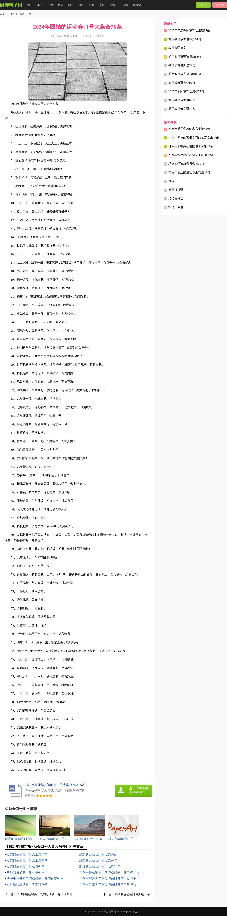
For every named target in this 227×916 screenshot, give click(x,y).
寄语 (102, 4)
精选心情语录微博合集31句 (186, 163)
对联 (91, 4)
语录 (50, 4)
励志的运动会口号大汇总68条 (27, 854)
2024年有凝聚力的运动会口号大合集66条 (35, 878)
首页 (2, 14)
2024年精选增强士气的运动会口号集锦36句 (109, 872)
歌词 (81, 4)
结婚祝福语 (175, 198)
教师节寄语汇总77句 (181, 65)
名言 (40, 4)
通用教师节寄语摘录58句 (184, 56)
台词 (61, 4)
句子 (30, 4)
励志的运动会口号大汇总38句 (27, 860)
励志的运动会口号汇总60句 (26, 866)
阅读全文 (87, 35)
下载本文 (99, 35)
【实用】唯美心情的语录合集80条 (190, 146)
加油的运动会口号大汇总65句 (99, 866)
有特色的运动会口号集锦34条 (27, 884)
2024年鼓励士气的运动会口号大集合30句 (107, 884)
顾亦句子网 (110, 911)
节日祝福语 (175, 189)
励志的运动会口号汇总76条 (98, 854)
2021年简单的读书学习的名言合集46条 (193, 137)
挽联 (171, 181)
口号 (71, 4)
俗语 (112, 4)
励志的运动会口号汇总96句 (98, 860)
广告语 (124, 4)
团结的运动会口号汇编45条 (26, 872)
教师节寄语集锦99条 (181, 82)
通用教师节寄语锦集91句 (184, 39)
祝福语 (137, 4)
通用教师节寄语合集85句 (184, 74)
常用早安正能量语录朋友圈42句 (189, 172)
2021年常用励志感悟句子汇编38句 (190, 154)
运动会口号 (25, 14)
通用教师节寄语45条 (181, 108)
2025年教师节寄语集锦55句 (186, 91)
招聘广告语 (175, 207)
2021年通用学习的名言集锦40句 (189, 128)
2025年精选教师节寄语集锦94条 (189, 30)
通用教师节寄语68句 (181, 100)
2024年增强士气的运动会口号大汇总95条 (107, 878)
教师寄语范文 (177, 47)
